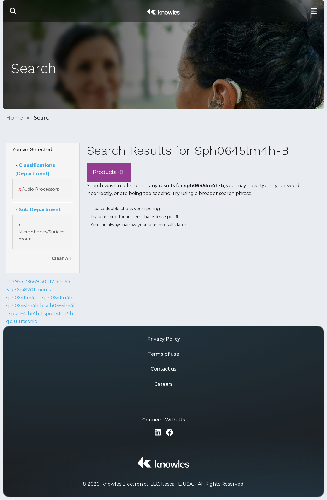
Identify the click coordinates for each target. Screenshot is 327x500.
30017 (47, 281)
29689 (31, 281)
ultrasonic (25, 321)
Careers (163, 384)
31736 (12, 290)
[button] (13, 11)
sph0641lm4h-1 (23, 298)
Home (14, 118)
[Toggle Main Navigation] (313, 11)
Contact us (163, 369)
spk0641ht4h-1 (25, 313)
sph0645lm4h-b (24, 305)
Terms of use (163, 354)
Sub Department (38, 209)
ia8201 (27, 290)
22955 (16, 281)
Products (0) (109, 172)
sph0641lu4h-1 (59, 298)
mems (43, 290)
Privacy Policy (163, 339)
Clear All (61, 258)
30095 (62, 281)
